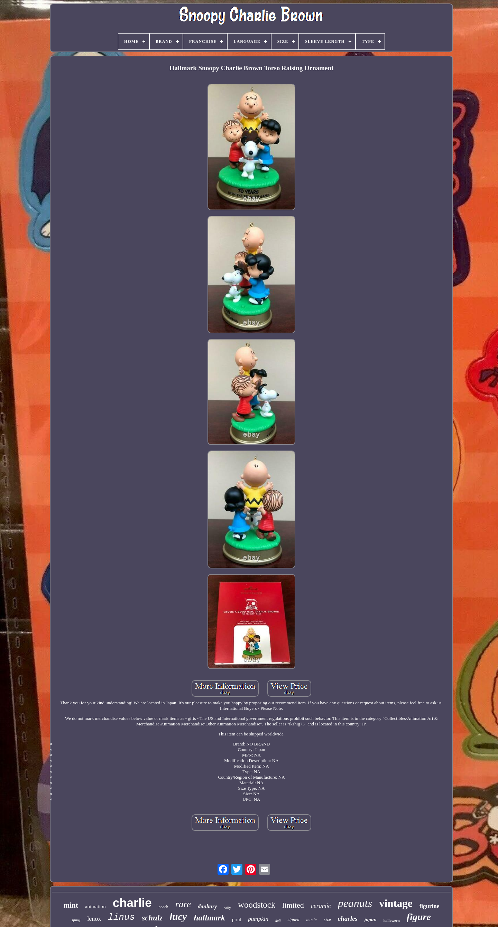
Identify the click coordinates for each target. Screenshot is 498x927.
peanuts (355, 903)
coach (163, 907)
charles (348, 918)
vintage (395, 903)
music (311, 919)
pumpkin (258, 919)
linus (121, 917)
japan (371, 919)
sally (227, 908)
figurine (429, 906)
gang (76, 919)
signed (293, 919)
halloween (392, 920)
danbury (207, 906)
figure (419, 916)
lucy (178, 916)
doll (278, 921)
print (236, 919)
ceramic (321, 905)
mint (71, 905)
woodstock (256, 904)
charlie (132, 902)
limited (293, 905)
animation (95, 906)
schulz (152, 918)
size (327, 919)
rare (183, 904)
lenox (94, 918)
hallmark (209, 917)
